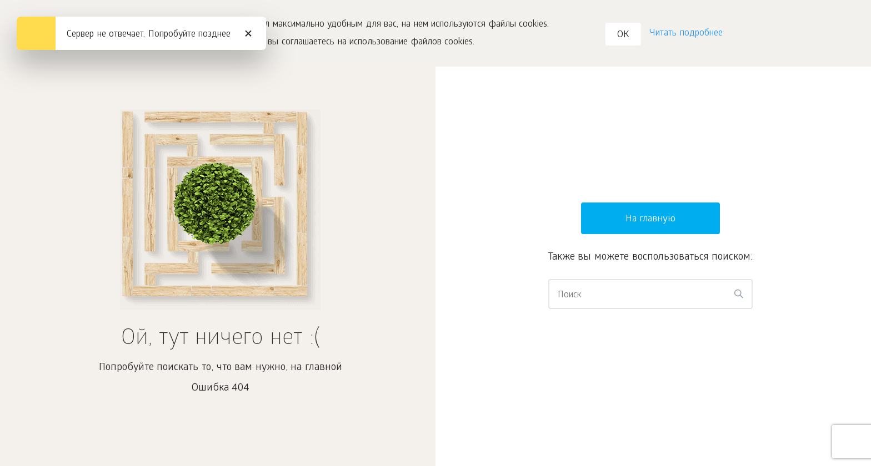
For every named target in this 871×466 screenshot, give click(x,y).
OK (623, 35)
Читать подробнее (686, 33)
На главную (650, 219)
